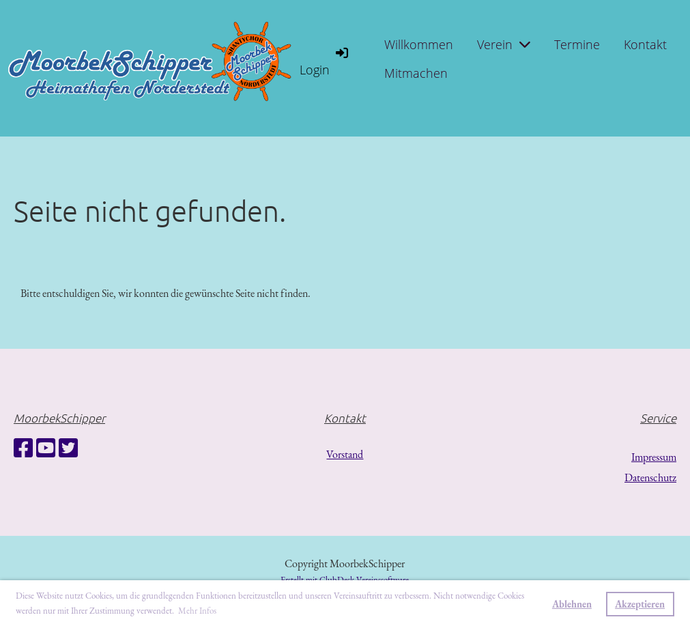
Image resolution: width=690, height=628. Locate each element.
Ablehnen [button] (572, 603)
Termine (577, 44)
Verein (503, 44)
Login (325, 61)
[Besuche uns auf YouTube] (45, 448)
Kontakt (645, 44)
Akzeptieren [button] (640, 603)
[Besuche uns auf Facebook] (23, 448)
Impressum (653, 457)
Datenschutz (650, 477)
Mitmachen (416, 73)
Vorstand (344, 454)
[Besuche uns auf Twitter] (68, 448)
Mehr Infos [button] (197, 610)
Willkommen (418, 44)
